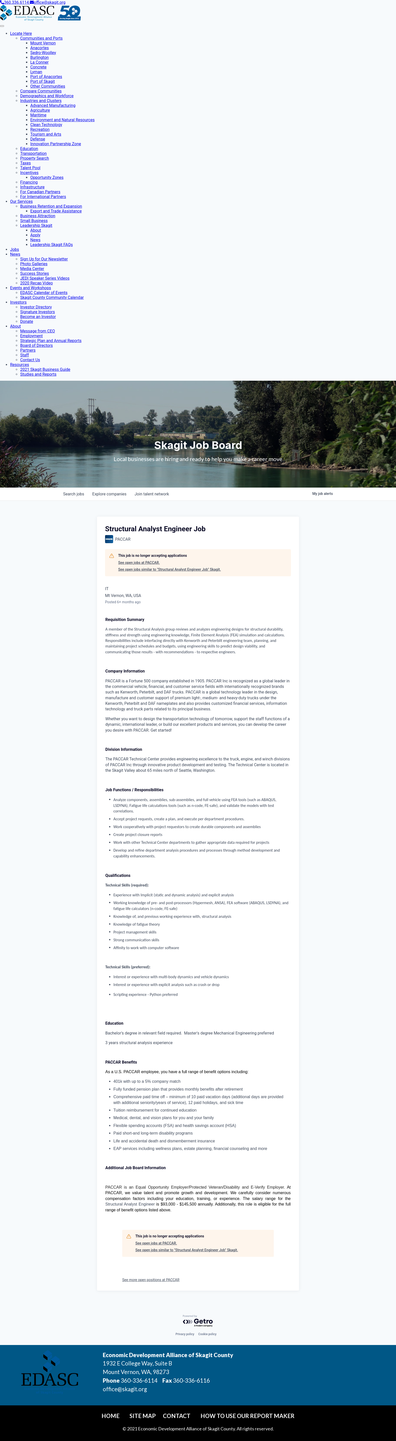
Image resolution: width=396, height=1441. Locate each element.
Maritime (38, 115)
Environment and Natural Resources (62, 119)
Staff (24, 355)
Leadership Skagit (36, 225)
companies (109, 494)
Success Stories (34, 273)
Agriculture (40, 110)
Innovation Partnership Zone (55, 143)
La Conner (39, 62)
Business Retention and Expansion (51, 206)
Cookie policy (207, 1334)
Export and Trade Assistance (56, 211)
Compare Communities (41, 91)
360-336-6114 (139, 1380)
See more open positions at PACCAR (150, 1280)
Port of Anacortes (46, 76)
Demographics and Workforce (46, 95)
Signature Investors (37, 311)
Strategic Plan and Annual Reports (51, 340)
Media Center (32, 268)
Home (110, 1415)
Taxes (25, 163)
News (35, 239)
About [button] (15, 326)
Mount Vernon (43, 43)
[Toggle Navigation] (2, 26)
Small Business (34, 220)
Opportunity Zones (47, 177)
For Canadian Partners (40, 191)
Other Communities (47, 86)
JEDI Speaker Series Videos (44, 278)
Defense (37, 139)
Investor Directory (36, 307)
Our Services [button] (21, 201)
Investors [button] (18, 302)
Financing (29, 182)
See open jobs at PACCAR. (139, 563)
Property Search (34, 158)
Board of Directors (36, 345)
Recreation (39, 129)
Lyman (36, 71)
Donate (26, 321)
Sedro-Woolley (43, 52)
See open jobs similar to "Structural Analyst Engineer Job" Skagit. (169, 569)
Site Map (143, 1415)
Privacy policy (185, 1334)
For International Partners (43, 196)
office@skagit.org (47, 2)
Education (29, 148)
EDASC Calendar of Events (43, 292)
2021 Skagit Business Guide (45, 369)
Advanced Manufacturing (53, 105)
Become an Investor (38, 316)
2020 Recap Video (36, 283)
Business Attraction (37, 215)
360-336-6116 (191, 1380)
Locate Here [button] (21, 33)
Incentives (29, 172)
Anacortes (39, 47)
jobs (73, 494)
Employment (31, 335)
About (35, 230)
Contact (176, 1415)
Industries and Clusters (41, 100)
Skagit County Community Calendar (52, 297)
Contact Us (30, 359)
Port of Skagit (42, 81)
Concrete (38, 67)
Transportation (33, 153)
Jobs (14, 249)
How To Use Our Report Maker (247, 1415)
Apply (35, 235)
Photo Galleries (33, 263)
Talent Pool (30, 167)
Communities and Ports (41, 38)
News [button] (15, 254)
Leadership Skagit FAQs (51, 244)
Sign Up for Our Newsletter (44, 259)
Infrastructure (32, 187)
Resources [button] (19, 364)
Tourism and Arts (45, 134)
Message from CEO (37, 331)
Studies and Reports (38, 374)
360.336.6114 (15, 2)
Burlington (39, 57)
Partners (28, 350)
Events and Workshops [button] (30, 287)
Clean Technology (46, 124)
